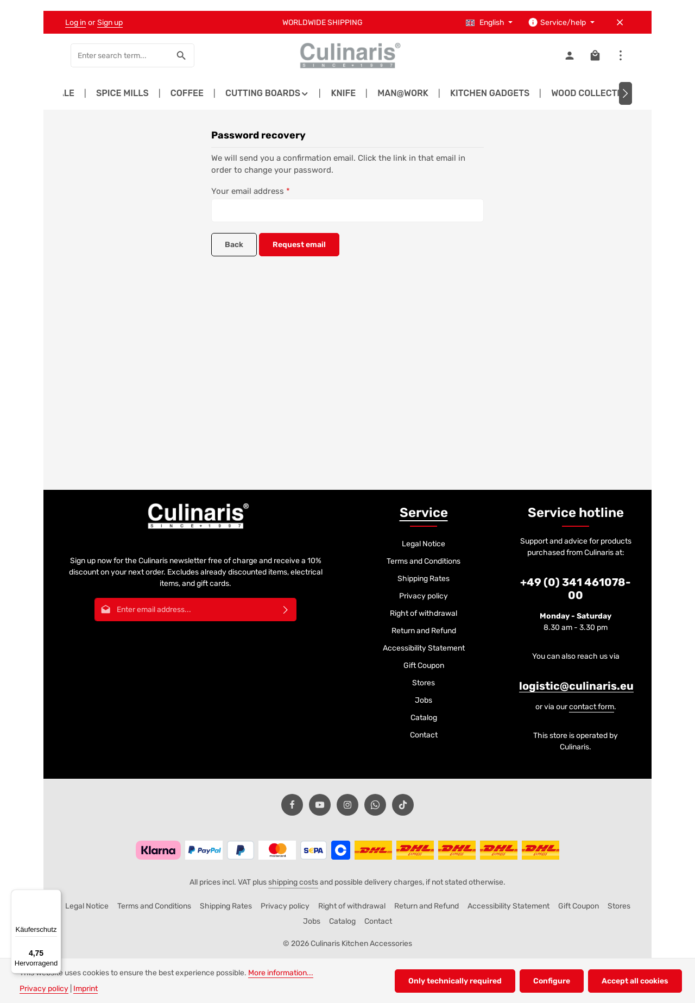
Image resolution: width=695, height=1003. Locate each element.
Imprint (85, 988)
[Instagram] (347, 805)
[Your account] (569, 55)
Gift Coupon (423, 665)
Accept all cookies (635, 981)
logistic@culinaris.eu (576, 685)
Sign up (110, 22)
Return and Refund (423, 630)
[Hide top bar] (620, 22)
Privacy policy (423, 596)
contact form (591, 706)
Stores (423, 682)
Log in (75, 22)
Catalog (423, 717)
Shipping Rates (423, 578)
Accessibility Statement (424, 648)
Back (234, 244)
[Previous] (69, 93)
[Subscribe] (285, 609)
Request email (299, 244)
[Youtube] (320, 805)
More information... (280, 972)
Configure (551, 981)
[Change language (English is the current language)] (489, 22)
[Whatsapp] (375, 805)
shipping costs (293, 882)
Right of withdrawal (423, 613)
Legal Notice (423, 543)
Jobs (423, 700)
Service (424, 512)
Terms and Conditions (423, 561)
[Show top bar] (620, 55)
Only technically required (455, 981)
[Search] (181, 55)
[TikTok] (403, 805)
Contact (424, 735)
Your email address (250, 191)
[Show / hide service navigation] (561, 22)
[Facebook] (292, 805)
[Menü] (54, 896)
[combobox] (120, 55)
